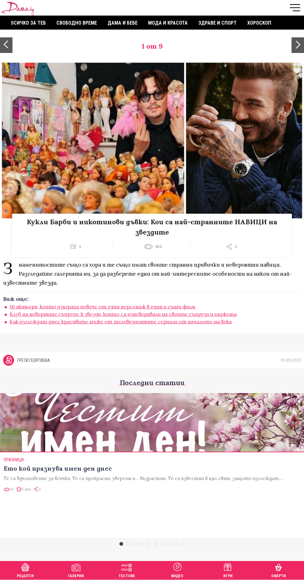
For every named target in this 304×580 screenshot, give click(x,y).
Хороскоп (259, 23)
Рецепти (25, 569)
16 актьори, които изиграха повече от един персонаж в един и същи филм (102, 306)
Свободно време (76, 23)
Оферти (278, 569)
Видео (177, 569)
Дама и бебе (123, 23)
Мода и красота (168, 23)
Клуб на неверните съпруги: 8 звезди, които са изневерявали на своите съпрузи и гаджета (123, 314)
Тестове (126, 569)
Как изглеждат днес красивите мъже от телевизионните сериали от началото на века (121, 321)
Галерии (76, 569)
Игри (228, 569)
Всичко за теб (28, 23)
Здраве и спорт (217, 23)
